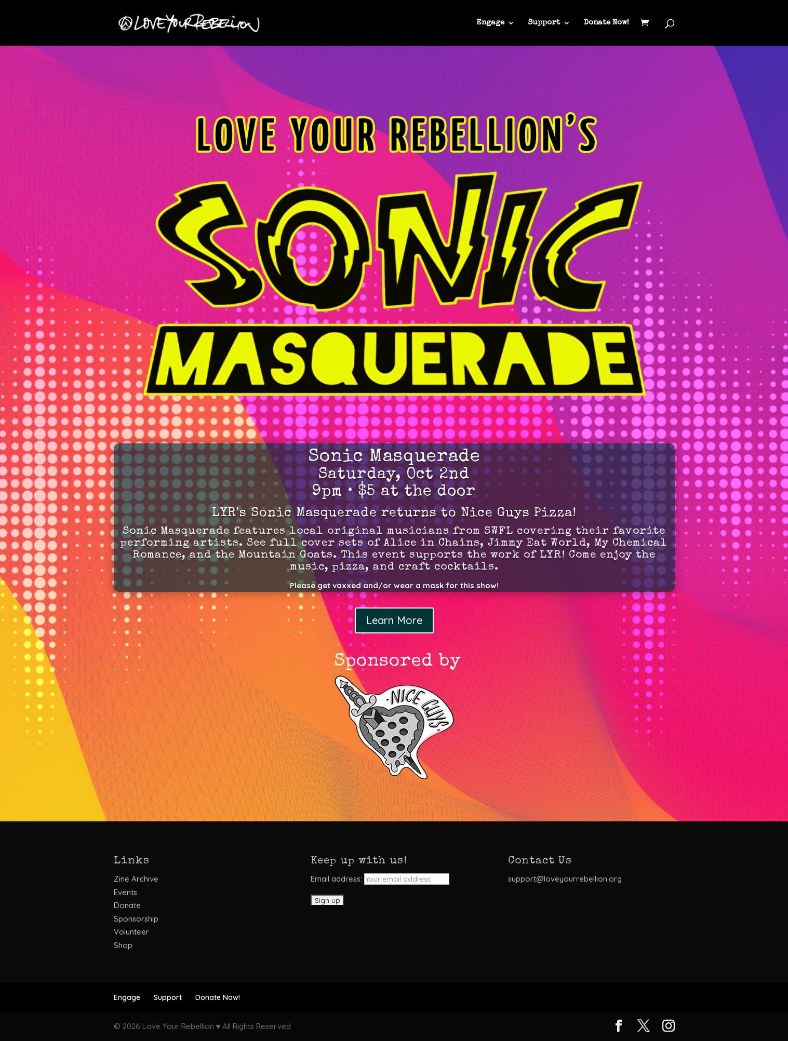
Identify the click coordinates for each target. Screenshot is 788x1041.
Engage (490, 22)
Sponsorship (136, 919)
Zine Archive (136, 879)
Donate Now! (606, 22)
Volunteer (131, 932)
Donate (127, 905)
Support (544, 22)
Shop (123, 945)
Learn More (394, 620)
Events (125, 892)
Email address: (380, 879)
